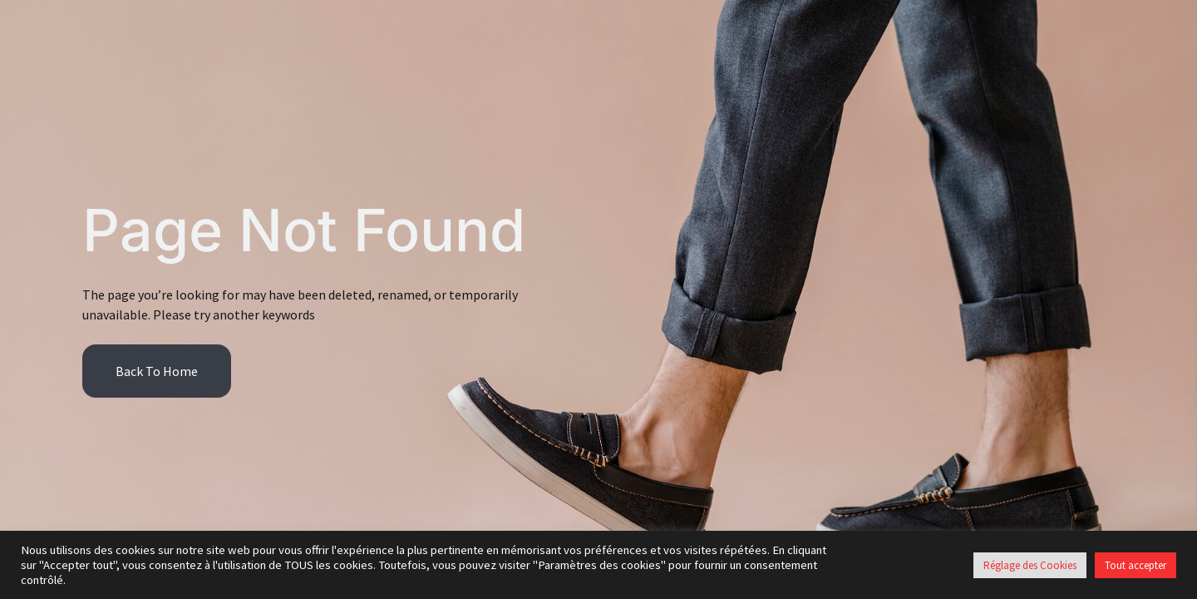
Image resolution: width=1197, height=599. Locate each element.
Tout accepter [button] (1135, 565)
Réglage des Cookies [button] (1029, 565)
